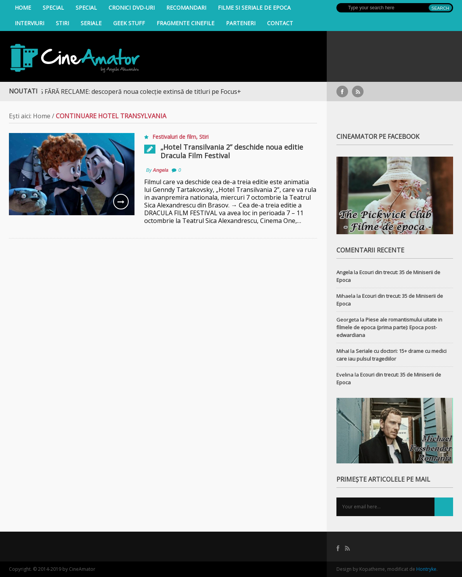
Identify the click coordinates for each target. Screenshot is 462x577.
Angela (160, 170)
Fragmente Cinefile (185, 23)
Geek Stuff (129, 23)
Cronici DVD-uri (132, 7)
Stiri (62, 23)
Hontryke (426, 569)
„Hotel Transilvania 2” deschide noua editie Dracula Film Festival (231, 151)
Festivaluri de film (174, 136)
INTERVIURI (29, 23)
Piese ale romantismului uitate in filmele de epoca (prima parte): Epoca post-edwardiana (389, 327)
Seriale (91, 23)
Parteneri (240, 23)
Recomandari (186, 7)
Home (23, 7)
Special (53, 7)
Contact (280, 23)
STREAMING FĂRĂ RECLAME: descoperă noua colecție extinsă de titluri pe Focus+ (129, 91)
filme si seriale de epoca (254, 7)
